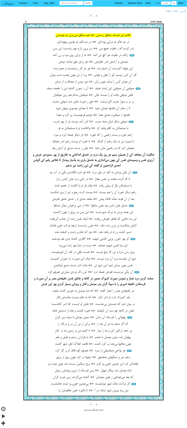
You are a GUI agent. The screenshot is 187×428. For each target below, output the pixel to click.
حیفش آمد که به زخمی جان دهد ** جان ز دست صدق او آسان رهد (93, 148)
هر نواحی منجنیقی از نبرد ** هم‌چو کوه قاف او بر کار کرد (90, 351)
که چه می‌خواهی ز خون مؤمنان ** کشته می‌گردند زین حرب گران (93, 377)
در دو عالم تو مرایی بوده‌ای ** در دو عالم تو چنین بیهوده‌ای (93, 42)
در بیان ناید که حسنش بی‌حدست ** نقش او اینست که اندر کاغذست (93, 304)
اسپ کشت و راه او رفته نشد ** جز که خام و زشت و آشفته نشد (93, 232)
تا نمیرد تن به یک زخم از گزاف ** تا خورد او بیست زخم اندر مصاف (93, 142)
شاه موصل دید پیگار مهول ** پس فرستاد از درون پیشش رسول (93, 371)
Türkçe (175, 11)
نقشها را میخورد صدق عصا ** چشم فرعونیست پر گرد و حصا (93, 115)
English (168, 11)
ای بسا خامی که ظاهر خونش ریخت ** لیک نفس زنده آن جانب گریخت (93, 219)
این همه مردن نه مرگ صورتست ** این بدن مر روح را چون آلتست (93, 212)
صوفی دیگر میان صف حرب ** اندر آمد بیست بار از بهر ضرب (90, 122)
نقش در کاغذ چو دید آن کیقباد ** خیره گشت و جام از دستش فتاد (93, 311)
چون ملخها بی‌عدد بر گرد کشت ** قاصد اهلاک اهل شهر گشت (93, 344)
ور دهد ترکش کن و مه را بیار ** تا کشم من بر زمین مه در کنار (93, 331)
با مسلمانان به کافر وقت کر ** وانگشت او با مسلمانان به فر (93, 128)
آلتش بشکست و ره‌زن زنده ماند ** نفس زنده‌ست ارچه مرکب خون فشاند (93, 226)
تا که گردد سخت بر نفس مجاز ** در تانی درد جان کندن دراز (93, 179)
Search (88, 3)
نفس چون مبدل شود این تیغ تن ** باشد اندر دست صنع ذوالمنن (93, 265)
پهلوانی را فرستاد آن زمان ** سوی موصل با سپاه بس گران (91, 317)
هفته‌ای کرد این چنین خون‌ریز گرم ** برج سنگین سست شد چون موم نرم (93, 364)
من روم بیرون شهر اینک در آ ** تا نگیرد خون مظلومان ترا (93, 390)
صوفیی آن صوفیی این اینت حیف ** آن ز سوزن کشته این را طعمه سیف (91, 88)
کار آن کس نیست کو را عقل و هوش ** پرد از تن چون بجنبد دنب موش (93, 75)
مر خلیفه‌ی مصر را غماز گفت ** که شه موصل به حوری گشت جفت (93, 291)
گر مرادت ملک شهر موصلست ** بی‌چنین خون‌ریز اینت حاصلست (91, 384)
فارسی (183, 11)
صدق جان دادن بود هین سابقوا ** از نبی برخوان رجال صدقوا (90, 206)
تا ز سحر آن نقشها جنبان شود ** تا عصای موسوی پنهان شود (93, 108)
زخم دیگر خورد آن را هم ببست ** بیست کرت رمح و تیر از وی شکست (93, 192)
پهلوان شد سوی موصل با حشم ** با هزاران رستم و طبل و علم (93, 337)
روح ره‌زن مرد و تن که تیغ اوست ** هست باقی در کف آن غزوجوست (93, 252)
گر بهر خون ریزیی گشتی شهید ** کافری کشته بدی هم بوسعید (91, 239)
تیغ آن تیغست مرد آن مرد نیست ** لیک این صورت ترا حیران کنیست (93, 259)
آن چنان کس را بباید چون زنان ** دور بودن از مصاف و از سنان (93, 82)
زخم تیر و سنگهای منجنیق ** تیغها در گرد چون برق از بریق (93, 357)
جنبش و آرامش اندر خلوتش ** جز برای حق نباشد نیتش (93, 62)
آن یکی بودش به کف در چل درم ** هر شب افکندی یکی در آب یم (91, 172)
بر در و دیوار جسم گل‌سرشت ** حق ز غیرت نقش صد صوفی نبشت (93, 102)
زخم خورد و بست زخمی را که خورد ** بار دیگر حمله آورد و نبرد (93, 135)
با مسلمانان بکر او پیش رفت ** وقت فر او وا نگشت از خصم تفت (93, 186)
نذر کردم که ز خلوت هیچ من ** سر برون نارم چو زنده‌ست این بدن (94, 49)
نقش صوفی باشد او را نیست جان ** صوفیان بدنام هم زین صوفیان (93, 95)
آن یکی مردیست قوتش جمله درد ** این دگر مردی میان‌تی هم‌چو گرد (91, 272)
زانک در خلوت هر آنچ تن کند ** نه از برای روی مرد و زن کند (91, 55)
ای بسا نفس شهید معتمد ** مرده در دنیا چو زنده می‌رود (93, 246)
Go (174, 3)
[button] (24, 3)
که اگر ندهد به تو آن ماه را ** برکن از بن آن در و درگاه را (93, 324)
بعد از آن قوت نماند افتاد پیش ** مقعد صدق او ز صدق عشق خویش (93, 199)
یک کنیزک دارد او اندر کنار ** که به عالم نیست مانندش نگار (93, 297)
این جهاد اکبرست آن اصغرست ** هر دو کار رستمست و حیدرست (93, 68)
